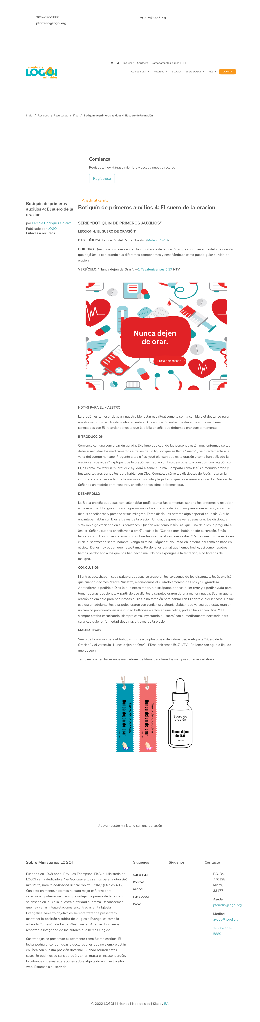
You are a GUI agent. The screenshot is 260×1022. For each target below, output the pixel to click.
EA (166, 1003)
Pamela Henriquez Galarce (52, 223)
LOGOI (53, 228)
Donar (227, 71)
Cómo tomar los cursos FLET (169, 63)
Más (211, 71)
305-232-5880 (47, 17)
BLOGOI (176, 71)
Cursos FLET (138, 71)
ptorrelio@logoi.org (51, 23)
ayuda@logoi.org (153, 17)
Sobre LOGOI (193, 71)
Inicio (29, 115)
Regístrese (102, 178)
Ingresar (128, 63)
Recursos (159, 71)
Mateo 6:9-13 (157, 240)
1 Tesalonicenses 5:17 (155, 269)
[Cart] (112, 63)
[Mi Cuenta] (118, 63)
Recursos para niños (66, 115)
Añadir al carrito (95, 200)
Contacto (142, 63)
